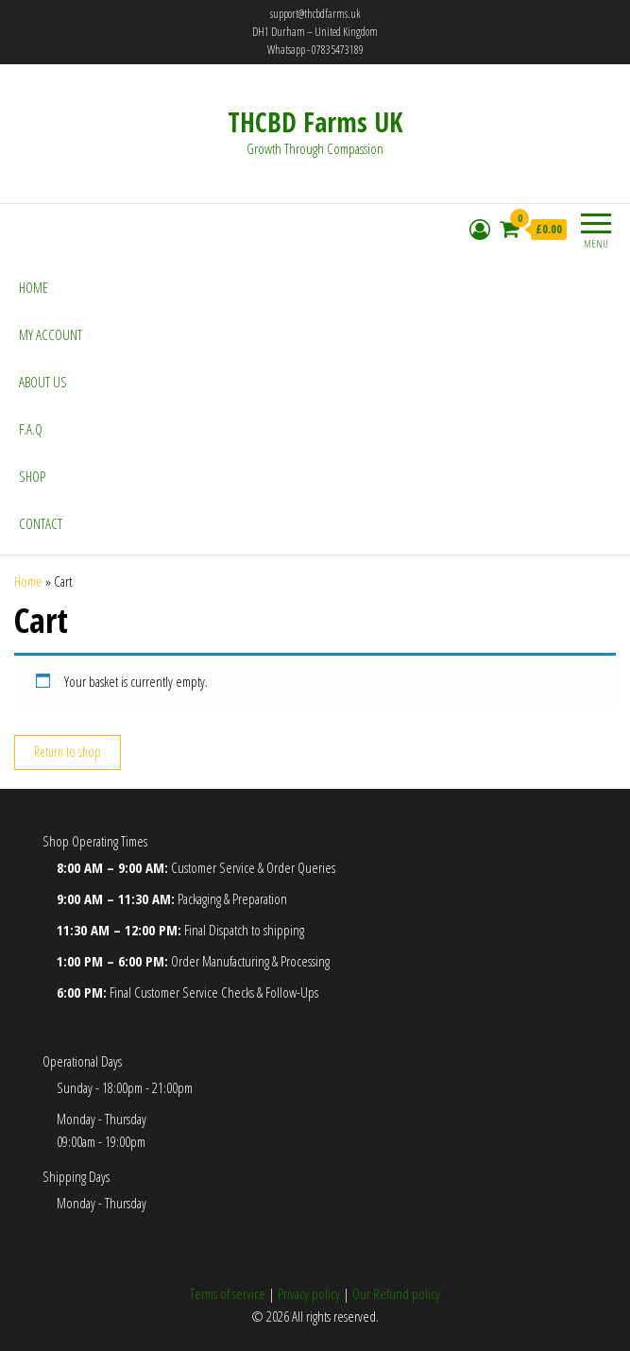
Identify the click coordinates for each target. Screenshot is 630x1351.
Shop (32, 476)
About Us (43, 381)
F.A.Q (31, 428)
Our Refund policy (396, 1293)
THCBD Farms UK (315, 122)
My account (50, 334)
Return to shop (67, 752)
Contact (40, 523)
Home (33, 287)
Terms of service (227, 1293)
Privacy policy (309, 1293)
